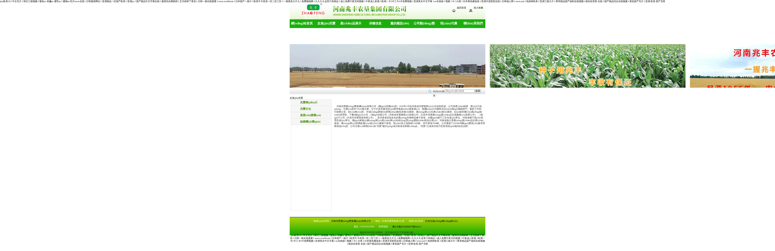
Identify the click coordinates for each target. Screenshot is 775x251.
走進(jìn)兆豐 (296, 98)
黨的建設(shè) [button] (399, 23)
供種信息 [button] (375, 23)
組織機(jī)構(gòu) (310, 121)
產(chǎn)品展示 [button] (350, 23)
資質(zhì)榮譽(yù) (310, 115)
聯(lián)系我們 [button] (473, 23)
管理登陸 (383, 226)
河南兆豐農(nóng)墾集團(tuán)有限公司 (351, 221)
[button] (13, 47)
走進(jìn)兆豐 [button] (326, 23)
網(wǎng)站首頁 (302, 23)
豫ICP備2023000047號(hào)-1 (406, 226)
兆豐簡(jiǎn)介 (309, 102)
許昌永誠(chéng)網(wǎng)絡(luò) (441, 221)
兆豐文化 (305, 108)
